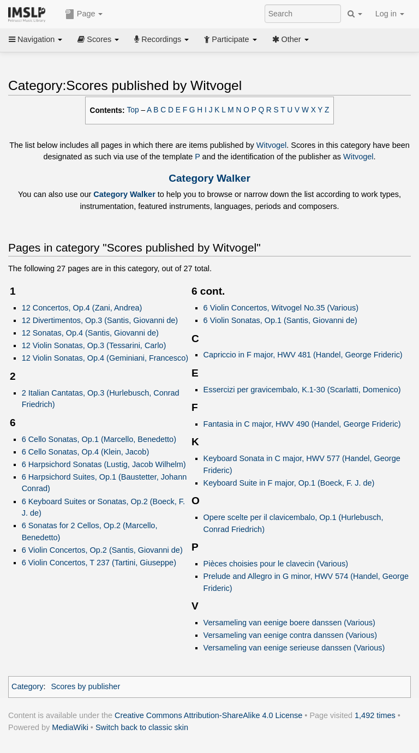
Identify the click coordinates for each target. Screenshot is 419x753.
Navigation (35, 39)
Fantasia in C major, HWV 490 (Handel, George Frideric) (302, 424)
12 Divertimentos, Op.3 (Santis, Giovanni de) (100, 320)
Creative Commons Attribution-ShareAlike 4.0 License (208, 715)
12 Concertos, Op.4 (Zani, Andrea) (82, 307)
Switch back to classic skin (141, 727)
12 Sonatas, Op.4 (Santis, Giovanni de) (90, 332)
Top (133, 110)
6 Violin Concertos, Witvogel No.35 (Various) (280, 307)
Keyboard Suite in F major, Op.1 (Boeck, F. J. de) (289, 483)
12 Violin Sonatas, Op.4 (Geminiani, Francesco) (105, 358)
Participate (230, 39)
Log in (389, 13)
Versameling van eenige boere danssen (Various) (289, 622)
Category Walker (209, 178)
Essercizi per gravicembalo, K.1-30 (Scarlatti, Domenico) (302, 389)
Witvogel (271, 145)
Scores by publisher (85, 686)
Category (27, 686)
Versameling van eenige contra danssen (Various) (290, 635)
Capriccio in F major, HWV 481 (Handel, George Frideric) (303, 354)
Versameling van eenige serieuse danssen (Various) (294, 647)
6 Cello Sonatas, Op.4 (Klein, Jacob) (85, 451)
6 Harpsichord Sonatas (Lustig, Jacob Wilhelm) (104, 464)
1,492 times (375, 715)
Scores (98, 39)
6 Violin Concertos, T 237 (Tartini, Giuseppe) (99, 562)
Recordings (161, 39)
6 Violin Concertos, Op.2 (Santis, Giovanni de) (102, 550)
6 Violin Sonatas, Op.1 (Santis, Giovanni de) (280, 320)
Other (290, 39)
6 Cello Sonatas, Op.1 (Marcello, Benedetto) (99, 439)
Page (84, 14)
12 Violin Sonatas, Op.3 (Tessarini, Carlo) (94, 345)
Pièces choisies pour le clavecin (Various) (275, 563)
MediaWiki (70, 727)
